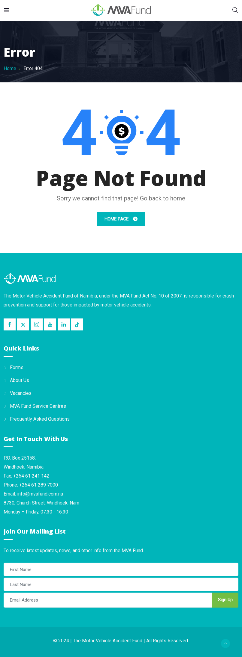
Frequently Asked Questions (40, 419)
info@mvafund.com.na (40, 494)
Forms (16, 367)
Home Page (117, 219)
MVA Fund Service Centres (38, 406)
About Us (19, 380)
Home (10, 68)
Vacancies (21, 393)
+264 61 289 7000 (38, 485)
